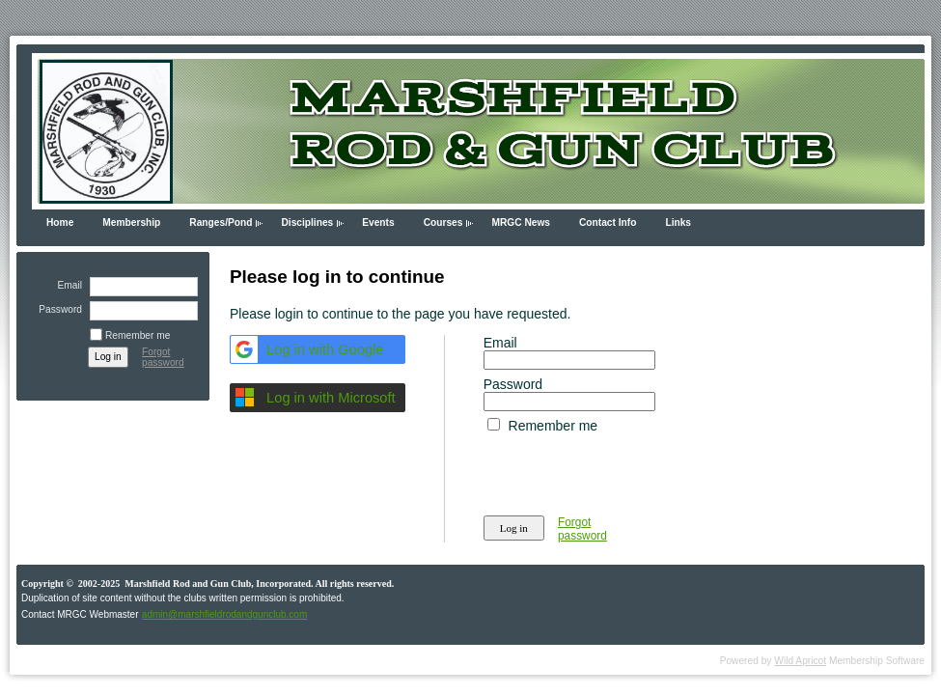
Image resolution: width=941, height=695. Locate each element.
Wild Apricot (800, 660)
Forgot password (163, 357)
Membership (131, 222)
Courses (443, 222)
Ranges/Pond (220, 222)
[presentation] (630, 471)
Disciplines (307, 222)
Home (59, 222)
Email (66, 285)
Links (678, 222)
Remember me (137, 335)
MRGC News (520, 222)
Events (378, 222)
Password (57, 309)
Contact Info (607, 222)
